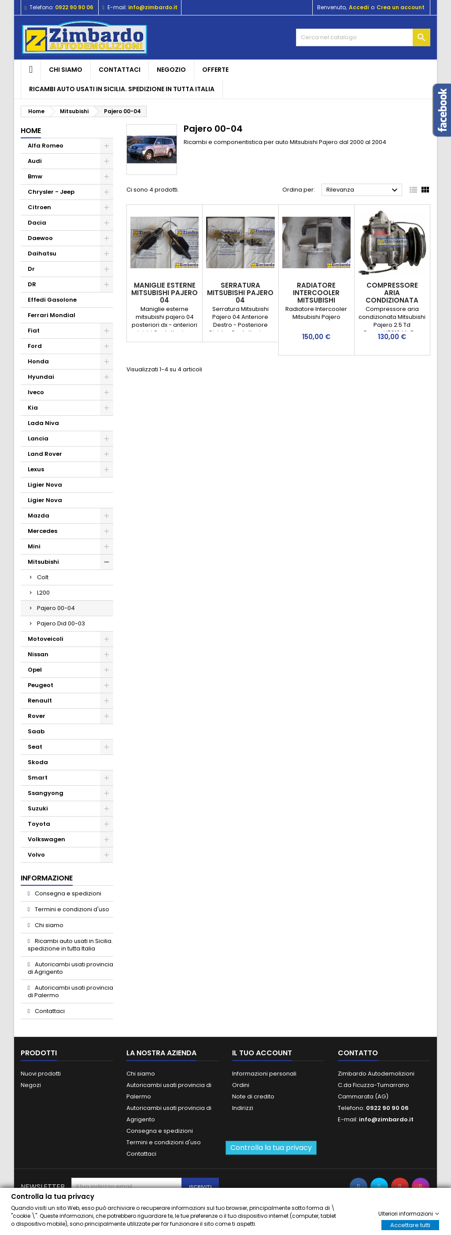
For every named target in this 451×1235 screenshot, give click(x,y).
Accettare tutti (410, 1224)
